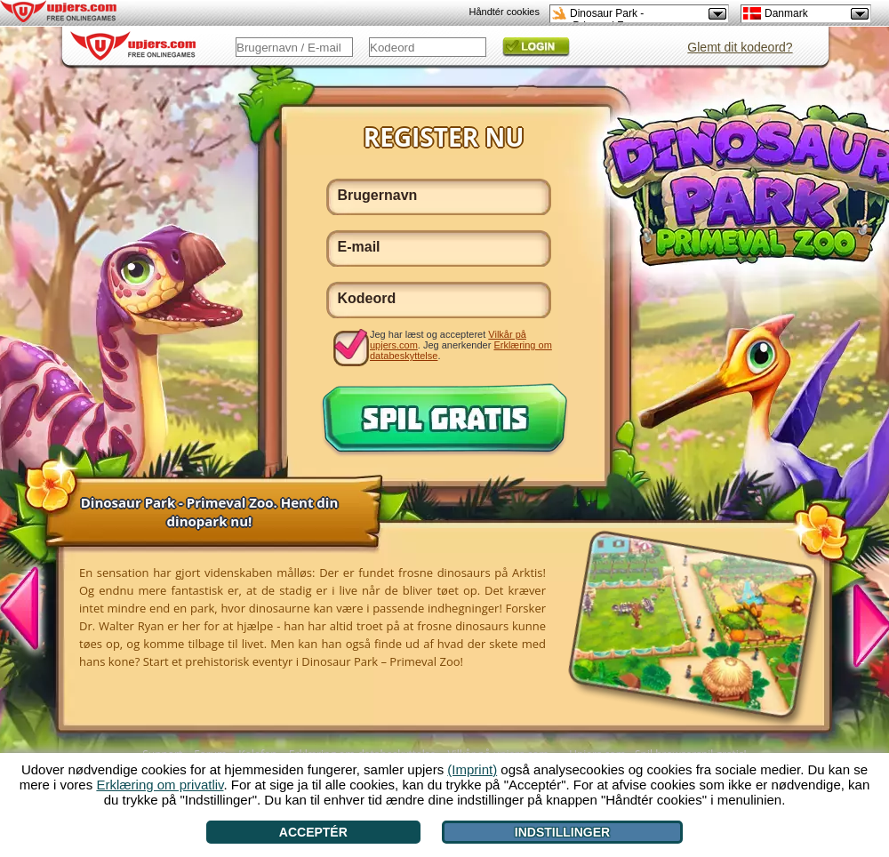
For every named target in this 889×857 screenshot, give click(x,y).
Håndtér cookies (505, 11)
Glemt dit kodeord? (739, 47)
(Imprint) (472, 769)
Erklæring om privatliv (159, 784)
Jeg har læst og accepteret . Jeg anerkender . (461, 344)
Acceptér (313, 832)
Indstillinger (562, 832)
